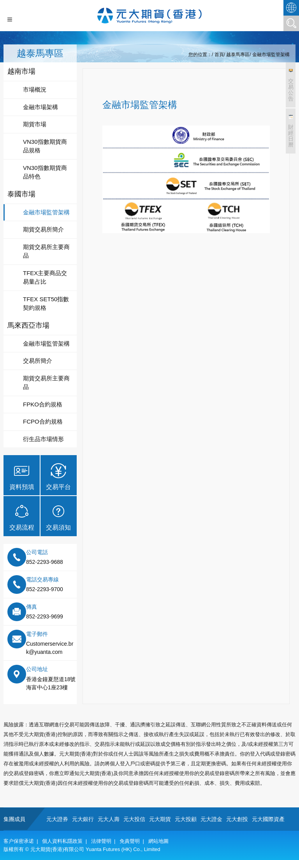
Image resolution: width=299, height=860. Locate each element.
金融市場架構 (40, 107)
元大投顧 (186, 819)
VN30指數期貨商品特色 (45, 172)
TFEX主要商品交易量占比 (45, 277)
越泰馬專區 (238, 54)
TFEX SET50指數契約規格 (46, 303)
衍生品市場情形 (43, 439)
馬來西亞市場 (28, 325)
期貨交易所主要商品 (46, 251)
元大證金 (211, 819)
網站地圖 (158, 841)
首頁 (219, 54)
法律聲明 (101, 841)
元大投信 (134, 819)
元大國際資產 (268, 819)
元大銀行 (83, 819)
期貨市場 (34, 124)
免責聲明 (130, 841)
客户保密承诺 (19, 841)
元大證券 (57, 819)
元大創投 (237, 819)
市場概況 (34, 89)
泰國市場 (21, 194)
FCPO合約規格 (43, 421)
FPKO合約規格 (42, 404)
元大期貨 (160, 819)
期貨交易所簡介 (43, 229)
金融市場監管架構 (271, 54)
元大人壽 (109, 819)
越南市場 (21, 71)
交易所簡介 (37, 360)
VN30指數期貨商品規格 (45, 146)
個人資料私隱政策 (62, 841)
